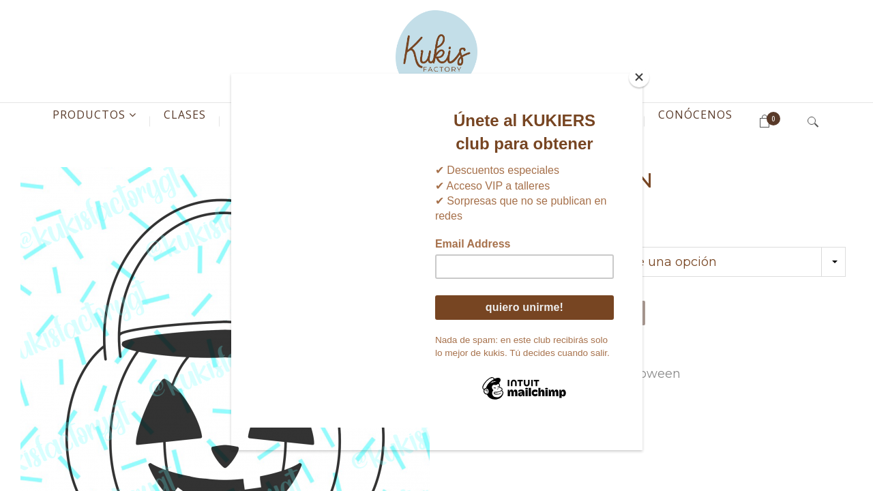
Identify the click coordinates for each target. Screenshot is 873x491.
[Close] (639, 77)
